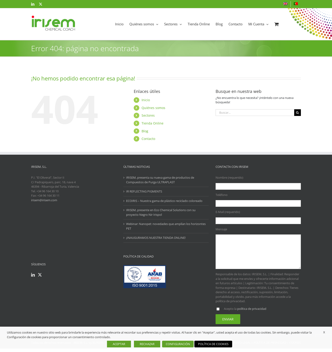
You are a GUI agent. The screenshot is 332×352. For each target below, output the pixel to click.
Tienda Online (152, 123)
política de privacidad (251, 309)
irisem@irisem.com (44, 200)
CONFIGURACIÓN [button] (178, 344)
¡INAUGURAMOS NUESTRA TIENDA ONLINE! (156, 238)
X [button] (324, 332)
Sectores (148, 115)
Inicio (146, 100)
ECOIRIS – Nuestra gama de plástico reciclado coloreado (164, 201)
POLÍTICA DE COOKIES (213, 344)
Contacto (148, 138)
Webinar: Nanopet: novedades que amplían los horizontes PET (166, 226)
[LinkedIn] (33, 275)
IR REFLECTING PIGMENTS (144, 191)
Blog (145, 131)
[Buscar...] (255, 112)
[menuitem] (285, 4)
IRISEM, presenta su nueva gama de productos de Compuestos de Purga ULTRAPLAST (160, 179)
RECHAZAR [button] (147, 344)
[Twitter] (40, 275)
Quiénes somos (153, 108)
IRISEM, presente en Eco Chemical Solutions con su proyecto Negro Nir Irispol (161, 212)
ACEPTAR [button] (119, 344)
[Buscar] (297, 112)
